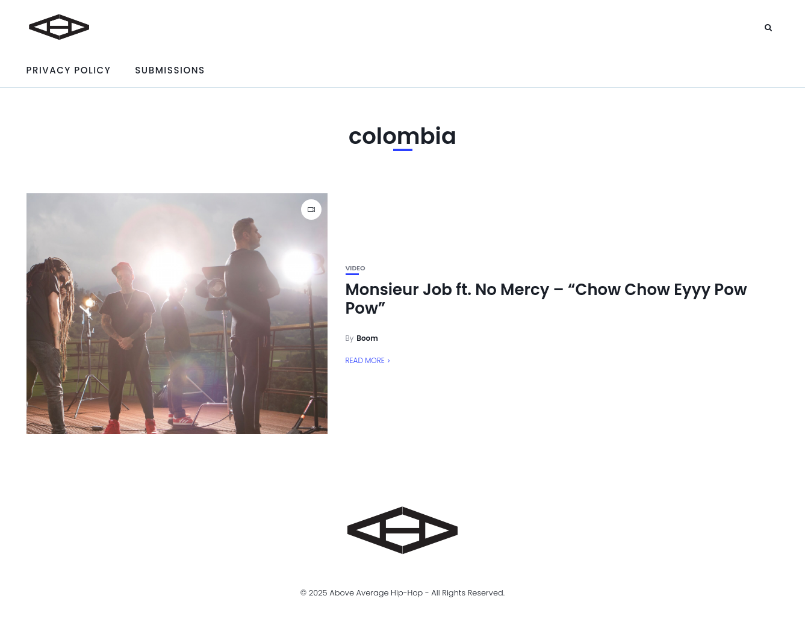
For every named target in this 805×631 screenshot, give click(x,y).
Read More (365, 360)
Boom (367, 338)
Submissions (170, 70)
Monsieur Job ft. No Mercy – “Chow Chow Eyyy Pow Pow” (546, 299)
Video (355, 268)
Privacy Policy (68, 70)
